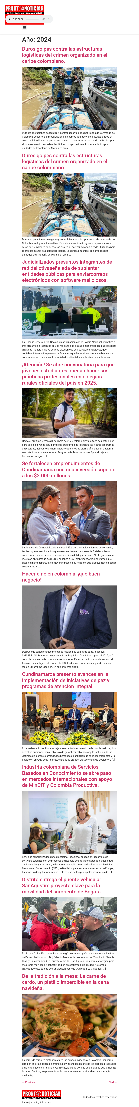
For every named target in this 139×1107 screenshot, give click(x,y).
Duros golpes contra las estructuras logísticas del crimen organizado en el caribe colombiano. (64, 55)
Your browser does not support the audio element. (29, 19)
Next (113, 1082)
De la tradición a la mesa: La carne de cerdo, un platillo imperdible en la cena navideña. (65, 982)
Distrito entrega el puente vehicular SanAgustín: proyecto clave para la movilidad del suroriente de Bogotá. (62, 885)
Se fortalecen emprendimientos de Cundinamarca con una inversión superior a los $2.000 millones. (69, 469)
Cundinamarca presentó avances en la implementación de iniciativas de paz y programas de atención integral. (66, 680)
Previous (28, 1082)
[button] (24, 27)
